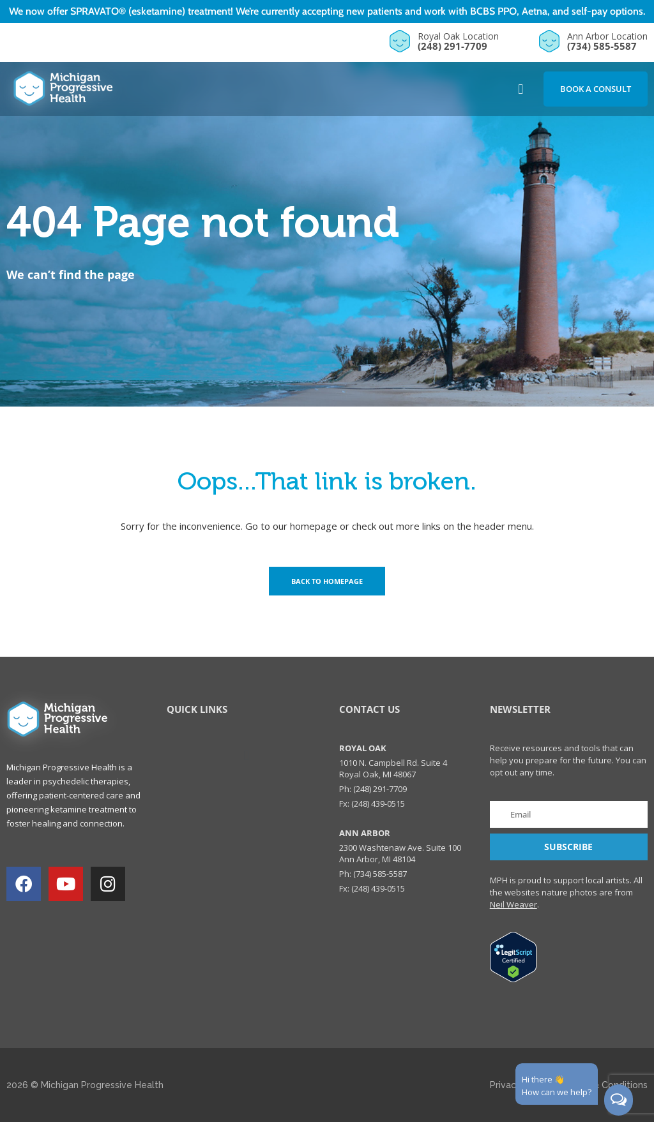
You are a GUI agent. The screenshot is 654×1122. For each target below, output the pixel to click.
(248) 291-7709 (452, 46)
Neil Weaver (513, 904)
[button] (520, 89)
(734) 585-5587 (602, 46)
